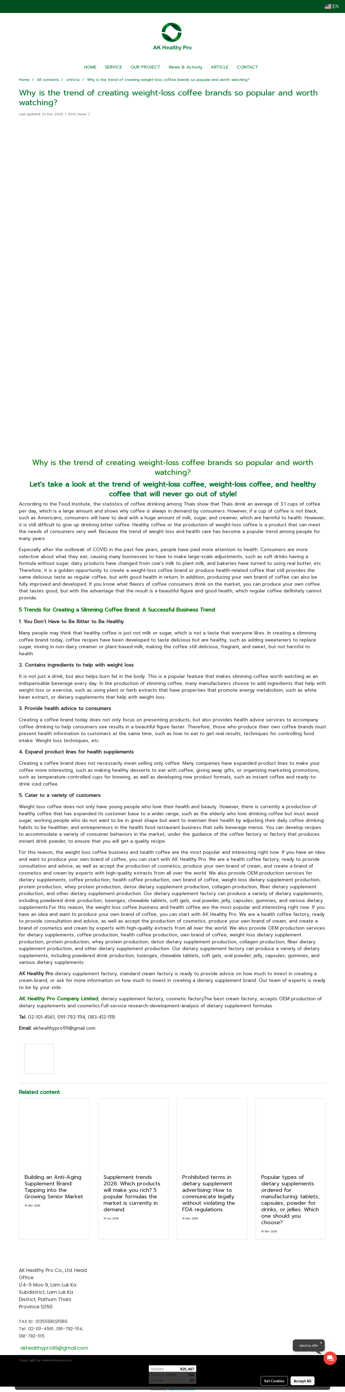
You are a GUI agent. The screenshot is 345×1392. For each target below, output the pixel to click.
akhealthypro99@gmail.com (64, 1028)
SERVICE (113, 67)
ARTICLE (220, 67)
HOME (90, 67)
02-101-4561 (41, 1017)
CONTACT (247, 67)
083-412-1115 (101, 1017)
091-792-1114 (71, 1017)
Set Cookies (274, 1380)
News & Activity (185, 67)
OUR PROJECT (145, 67)
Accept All (302, 1380)
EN (332, 6)
